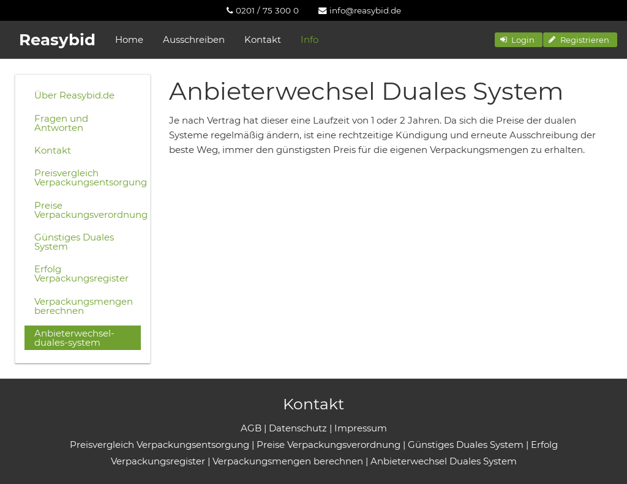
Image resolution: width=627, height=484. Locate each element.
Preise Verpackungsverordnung (87, 209)
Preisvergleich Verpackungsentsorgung (87, 177)
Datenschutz (298, 428)
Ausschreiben (194, 39)
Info (309, 39)
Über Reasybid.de (74, 95)
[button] (519, 39)
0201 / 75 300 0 (263, 10)
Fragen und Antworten (61, 123)
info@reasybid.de (359, 10)
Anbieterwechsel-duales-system (74, 337)
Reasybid (57, 40)
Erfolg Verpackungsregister (81, 273)
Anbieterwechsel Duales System (443, 461)
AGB (251, 428)
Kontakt (262, 39)
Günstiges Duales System (74, 241)
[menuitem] (263, 10)
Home (129, 39)
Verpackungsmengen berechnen (83, 306)
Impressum (360, 428)
